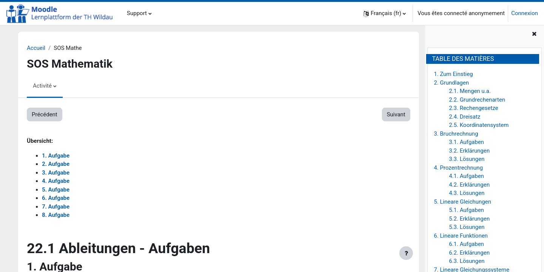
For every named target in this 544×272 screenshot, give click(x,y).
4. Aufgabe (56, 181)
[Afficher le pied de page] (406, 253)
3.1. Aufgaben (466, 142)
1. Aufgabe (56, 155)
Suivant (396, 114)
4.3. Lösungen (466, 193)
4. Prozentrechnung (458, 167)
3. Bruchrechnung (456, 133)
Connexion (524, 13)
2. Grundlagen (451, 82)
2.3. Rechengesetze (473, 108)
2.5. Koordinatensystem (478, 125)
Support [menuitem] (137, 13)
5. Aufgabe (56, 189)
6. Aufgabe (56, 198)
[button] (384, 13)
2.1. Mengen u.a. (470, 91)
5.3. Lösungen (466, 227)
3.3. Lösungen (466, 159)
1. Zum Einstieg (453, 74)
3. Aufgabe (56, 172)
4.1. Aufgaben (466, 176)
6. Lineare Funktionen (461, 235)
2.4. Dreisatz (464, 116)
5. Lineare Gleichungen (462, 201)
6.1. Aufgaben (466, 244)
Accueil (36, 48)
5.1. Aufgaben (466, 210)
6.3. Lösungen (466, 261)
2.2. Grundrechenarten (477, 99)
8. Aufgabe (56, 215)
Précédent (44, 114)
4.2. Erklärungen (469, 184)
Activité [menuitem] (42, 85)
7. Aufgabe (56, 206)
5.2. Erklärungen (469, 218)
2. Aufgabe (56, 164)
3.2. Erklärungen (469, 150)
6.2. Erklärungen (469, 252)
